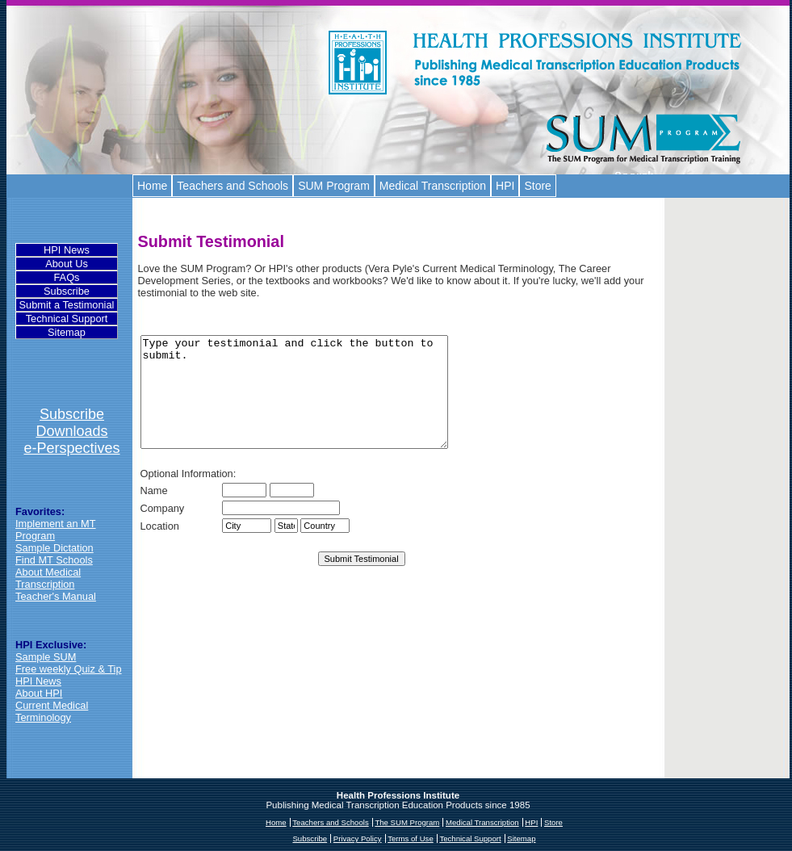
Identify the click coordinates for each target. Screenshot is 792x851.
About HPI (38, 693)
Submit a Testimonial (67, 305)
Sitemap (67, 332)
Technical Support (67, 318)
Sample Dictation (54, 548)
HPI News (67, 250)
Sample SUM (45, 657)
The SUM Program (407, 822)
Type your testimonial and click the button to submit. (312, 403)
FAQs (67, 277)
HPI (505, 185)
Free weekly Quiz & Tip (68, 669)
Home (152, 185)
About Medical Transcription (48, 578)
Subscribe (67, 291)
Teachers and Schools (232, 185)
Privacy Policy (357, 838)
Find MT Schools (54, 560)
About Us (66, 264)
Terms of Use (411, 838)
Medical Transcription (432, 185)
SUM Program (334, 185)
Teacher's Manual (55, 596)
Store (537, 185)
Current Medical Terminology (51, 711)
